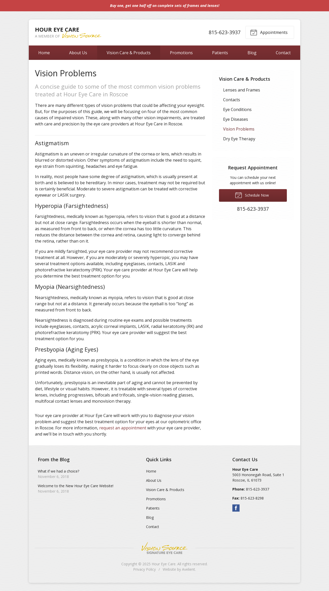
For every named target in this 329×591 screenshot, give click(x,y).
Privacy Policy (144, 569)
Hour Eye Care (164, 563)
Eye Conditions (237, 109)
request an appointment (122, 428)
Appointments (269, 32)
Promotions (181, 53)
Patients (220, 53)
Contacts (231, 100)
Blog (252, 53)
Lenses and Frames (241, 90)
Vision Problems (238, 129)
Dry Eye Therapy (239, 139)
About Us (78, 53)
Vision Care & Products (129, 53)
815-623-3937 (225, 32)
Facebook (236, 508)
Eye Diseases (235, 119)
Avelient (188, 569)
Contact (283, 53)
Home (44, 53)
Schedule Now (252, 194)
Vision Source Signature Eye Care (164, 548)
